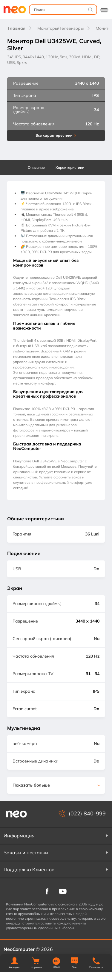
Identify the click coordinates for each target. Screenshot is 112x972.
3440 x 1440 (87, 621)
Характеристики (70, 167)
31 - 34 (92, 673)
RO (56, 961)
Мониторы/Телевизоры (60, 28)
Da (96, 708)
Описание (36, 167)
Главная (16, 28)
